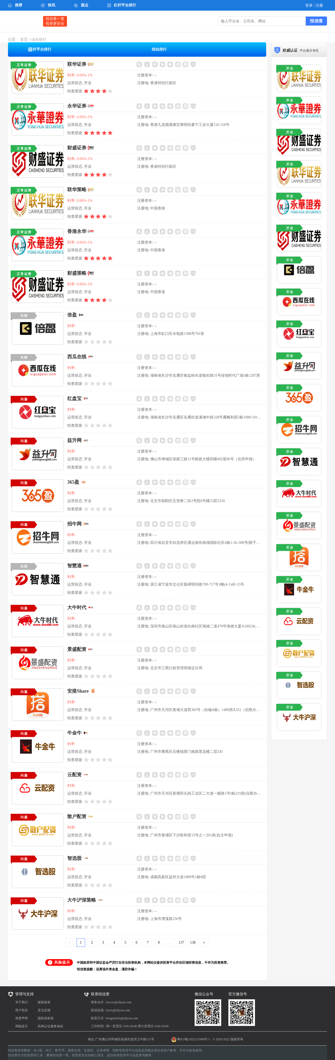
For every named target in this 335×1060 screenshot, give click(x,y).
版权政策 (44, 1002)
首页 (24, 40)
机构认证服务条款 (50, 1026)
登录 (309, 5)
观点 (84, 5)
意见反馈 (44, 1010)
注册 (319, 5)
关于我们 (21, 1002)
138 (193, 942)
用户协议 (21, 1010)
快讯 (51, 5)
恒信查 (23, 21)
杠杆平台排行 (125, 5)
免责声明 (21, 1018)
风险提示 (21, 1026)
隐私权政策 (46, 1018)
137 (181, 942)
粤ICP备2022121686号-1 (193, 1039)
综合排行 (38, 40)
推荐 (18, 5)
